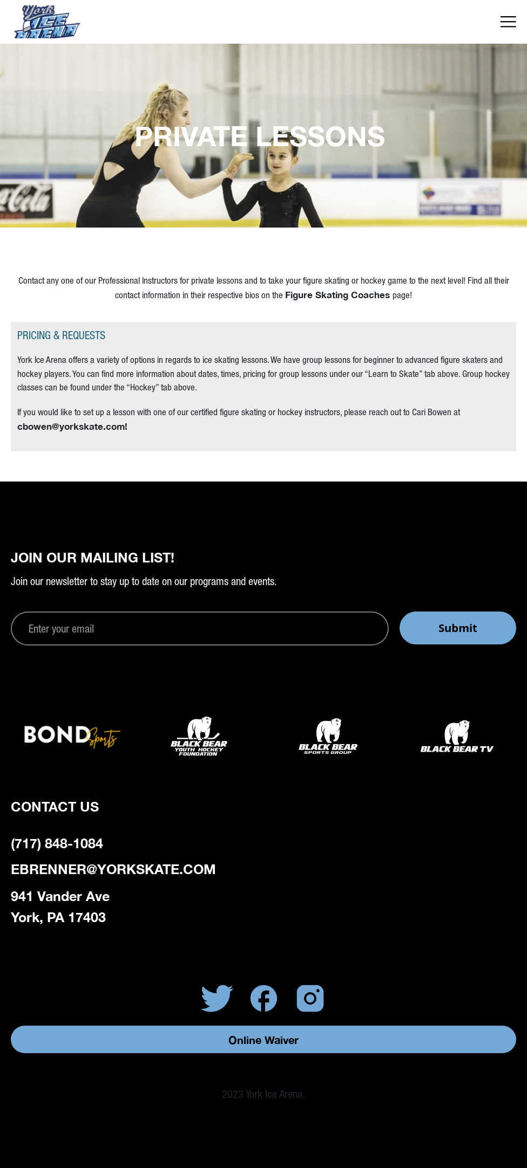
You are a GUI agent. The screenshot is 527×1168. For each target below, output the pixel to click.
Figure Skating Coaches (339, 294)
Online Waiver (263, 1039)
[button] (508, 21)
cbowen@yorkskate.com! (72, 426)
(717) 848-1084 (57, 843)
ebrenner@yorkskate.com (113, 869)
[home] (71, 21)
